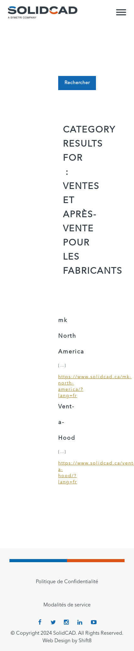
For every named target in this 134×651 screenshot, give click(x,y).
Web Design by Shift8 (67, 640)
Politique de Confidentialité (67, 581)
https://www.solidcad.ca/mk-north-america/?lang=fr (67, 386)
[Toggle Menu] (121, 15)
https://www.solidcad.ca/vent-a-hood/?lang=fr (67, 472)
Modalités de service (67, 605)
